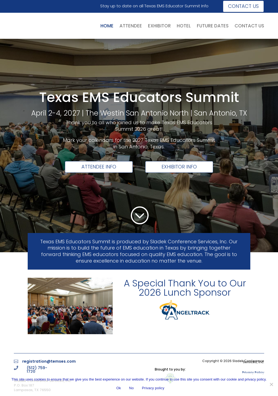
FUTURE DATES (213, 26)
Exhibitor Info (179, 166)
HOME (106, 26)
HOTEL (184, 26)
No (131, 388)
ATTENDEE (130, 26)
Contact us (243, 6)
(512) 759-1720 (37, 369)
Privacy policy (153, 388)
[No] (271, 384)
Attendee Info (98, 166)
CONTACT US (249, 26)
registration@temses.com (49, 361)
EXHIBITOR (159, 26)
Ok (118, 388)
